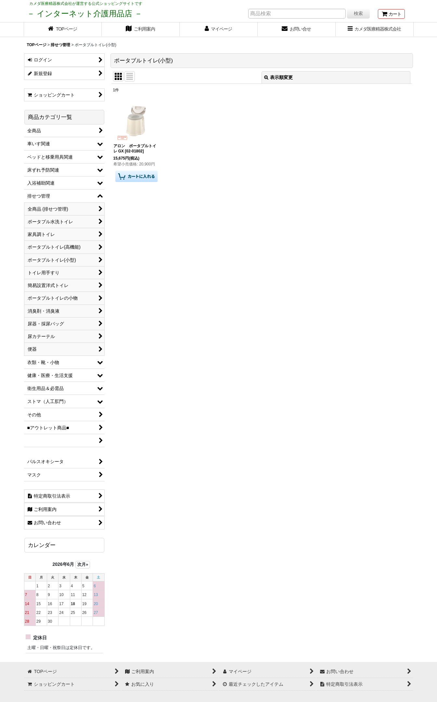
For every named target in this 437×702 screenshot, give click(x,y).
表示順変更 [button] (278, 77)
